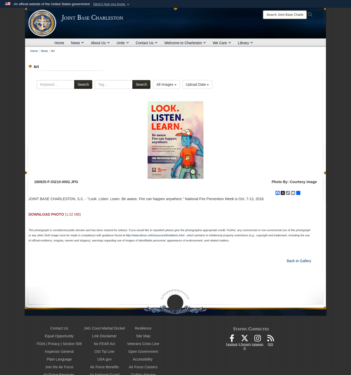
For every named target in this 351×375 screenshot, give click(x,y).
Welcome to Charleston (185, 43)
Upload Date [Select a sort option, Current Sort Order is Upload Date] (197, 84)
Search (83, 84)
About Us (100, 43)
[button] (112, 4)
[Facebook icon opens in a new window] (231, 340)
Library (245, 43)
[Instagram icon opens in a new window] (257, 340)
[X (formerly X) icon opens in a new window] (244, 340)
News (77, 43)
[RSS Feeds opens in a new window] (270, 340)
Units (123, 43)
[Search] (285, 14)
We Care (222, 43)
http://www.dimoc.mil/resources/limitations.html (155, 235)
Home (59, 43)
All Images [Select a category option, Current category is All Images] (166, 84)
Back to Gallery (299, 261)
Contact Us (147, 43)
